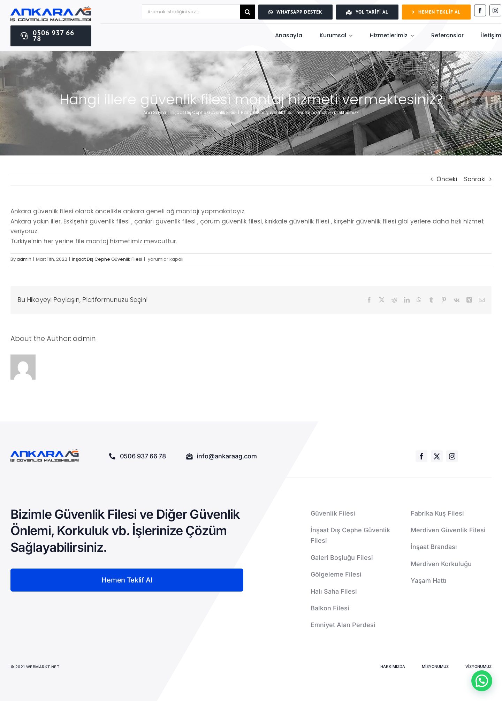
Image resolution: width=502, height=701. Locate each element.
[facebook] (480, 10)
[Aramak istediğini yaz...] (191, 12)
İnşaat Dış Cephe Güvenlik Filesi (107, 259)
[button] (481, 680)
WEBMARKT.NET (43, 666)
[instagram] (495, 10)
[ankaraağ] (50, 9)
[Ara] (247, 12)
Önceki (446, 179)
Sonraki (475, 179)
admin (24, 259)
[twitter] (437, 456)
